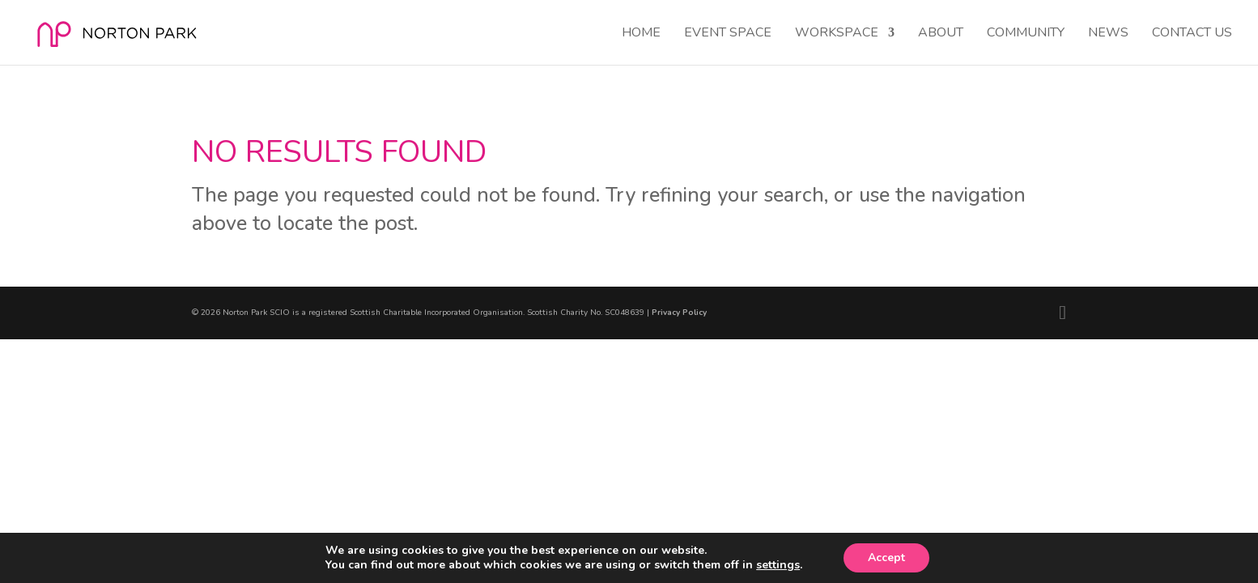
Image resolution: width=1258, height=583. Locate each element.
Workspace (836, 34)
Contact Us (1192, 34)
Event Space (727, 34)
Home (641, 34)
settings (778, 565)
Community (1026, 34)
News (1108, 34)
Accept (886, 557)
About (940, 34)
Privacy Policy (679, 312)
